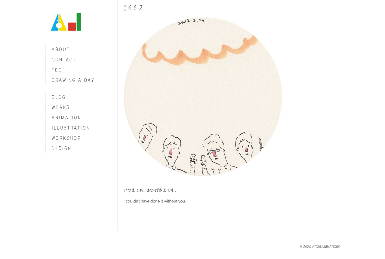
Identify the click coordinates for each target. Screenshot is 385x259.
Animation (67, 117)
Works (61, 107)
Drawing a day (73, 80)
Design (62, 148)
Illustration (71, 128)
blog (59, 97)
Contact (64, 59)
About (61, 49)
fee (57, 70)
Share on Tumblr (130, 212)
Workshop (66, 138)
